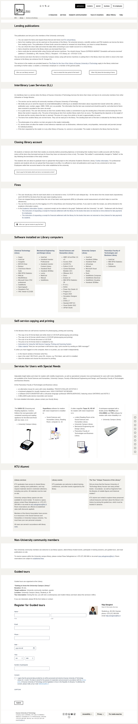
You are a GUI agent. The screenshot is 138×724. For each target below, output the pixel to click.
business (107, 6)
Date (16, 645)
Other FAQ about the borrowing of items (103, 72)
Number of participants (21, 665)
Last (52, 618)
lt (43, 6)
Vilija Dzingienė (107, 605)
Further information (102, 161)
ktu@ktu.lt (22, 720)
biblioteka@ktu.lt (44, 684)
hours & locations (97, 15)
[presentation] (29, 695)
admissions (80, 6)
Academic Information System (32, 208)
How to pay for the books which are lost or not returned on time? (35, 172)
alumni (98, 6)
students (90, 6)
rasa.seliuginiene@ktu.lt (38, 504)
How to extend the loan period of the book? (66, 72)
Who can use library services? (25, 72)
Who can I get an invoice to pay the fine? (29, 224)
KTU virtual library (69, 40)
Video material (23, 346)
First (15, 618)
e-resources (53, 15)
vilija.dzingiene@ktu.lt (113, 616)
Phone (16, 634)
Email (16, 624)
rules (16, 527)
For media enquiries (115, 714)
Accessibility (87, 714)
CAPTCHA (17, 689)
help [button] (121, 15)
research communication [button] (78, 15)
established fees (38, 558)
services (63, 15)
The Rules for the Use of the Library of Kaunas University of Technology (73, 63)
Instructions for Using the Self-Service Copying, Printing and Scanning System (44, 344)
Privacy (100, 714)
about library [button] (111, 15)
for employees (117, 6)
